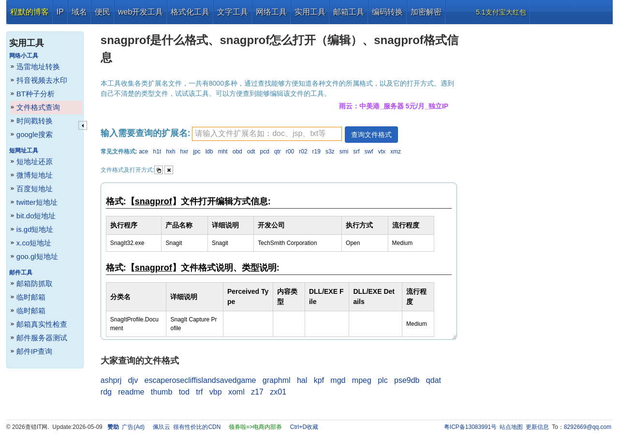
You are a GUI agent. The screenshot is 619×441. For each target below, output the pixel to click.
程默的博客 (29, 12)
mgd (337, 380)
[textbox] (267, 134)
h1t (157, 151)
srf (356, 151)
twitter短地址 (37, 202)
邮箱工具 (348, 12)
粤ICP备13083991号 (470, 427)
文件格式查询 (38, 107)
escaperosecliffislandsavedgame (200, 380)
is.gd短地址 (35, 229)
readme (131, 392)
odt (251, 151)
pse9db (407, 380)
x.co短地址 (34, 243)
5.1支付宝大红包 (501, 12)
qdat (433, 380)
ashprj (111, 380)
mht (223, 151)
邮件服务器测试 (41, 338)
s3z (330, 151)
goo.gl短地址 (37, 256)
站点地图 (511, 427)
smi (344, 151)
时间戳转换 (34, 121)
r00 (290, 151)
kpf (319, 380)
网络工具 (271, 12)
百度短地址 (34, 188)
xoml (236, 392)
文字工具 (232, 12)
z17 (257, 392)
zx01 (278, 392)
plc (382, 380)
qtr (277, 151)
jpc (196, 151)
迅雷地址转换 (38, 66)
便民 (102, 12)
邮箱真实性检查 (41, 324)
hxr (184, 151)
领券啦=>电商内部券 (255, 427)
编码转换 (387, 12)
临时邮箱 (30, 297)
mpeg (361, 380)
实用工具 (310, 12)
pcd (264, 151)
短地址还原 (34, 161)
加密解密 (426, 12)
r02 (303, 151)
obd (237, 151)
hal (302, 380)
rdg (106, 392)
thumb (161, 392)
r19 (316, 151)
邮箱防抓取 (34, 283)
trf (199, 392)
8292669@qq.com (587, 427)
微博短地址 (34, 175)
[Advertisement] (539, 169)
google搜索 (34, 134)
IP (60, 12)
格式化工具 (190, 12)
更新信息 (537, 427)
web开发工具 (140, 12)
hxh (170, 151)
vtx (381, 151)
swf (369, 151)
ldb (209, 151)
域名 (79, 12)
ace (143, 151)
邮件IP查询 (34, 351)
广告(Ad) (133, 427)
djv (133, 380)
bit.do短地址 (36, 216)
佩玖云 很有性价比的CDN (187, 427)
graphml (277, 380)
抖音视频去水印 (41, 80)
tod (184, 392)
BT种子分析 (35, 94)
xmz (395, 151)
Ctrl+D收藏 (304, 427)
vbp (215, 392)
